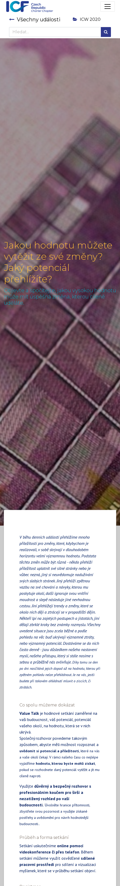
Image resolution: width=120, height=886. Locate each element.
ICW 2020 (87, 19)
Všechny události (34, 19)
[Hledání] (106, 32)
